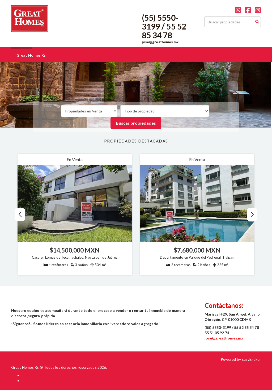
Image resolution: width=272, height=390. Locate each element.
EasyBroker (251, 359)
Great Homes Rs (31, 55)
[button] (252, 214)
